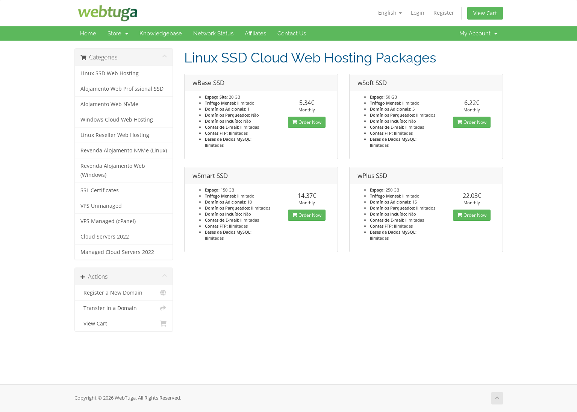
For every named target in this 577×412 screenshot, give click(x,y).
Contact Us (291, 33)
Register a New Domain (123, 292)
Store (118, 33)
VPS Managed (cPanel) (108, 221)
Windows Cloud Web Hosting (116, 119)
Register (443, 12)
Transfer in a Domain (123, 308)
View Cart (485, 13)
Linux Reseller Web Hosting (114, 135)
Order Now (306, 122)
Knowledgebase (160, 33)
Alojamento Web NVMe (109, 104)
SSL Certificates (99, 190)
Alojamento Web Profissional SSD (122, 88)
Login (417, 12)
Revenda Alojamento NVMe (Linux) (123, 150)
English (390, 12)
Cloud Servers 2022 (104, 236)
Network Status (213, 33)
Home (88, 33)
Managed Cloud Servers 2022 (117, 252)
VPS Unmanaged (101, 205)
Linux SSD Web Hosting (109, 73)
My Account (478, 33)
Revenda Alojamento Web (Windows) (112, 170)
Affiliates (255, 33)
